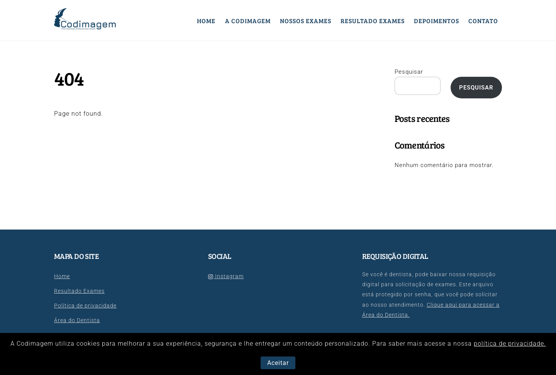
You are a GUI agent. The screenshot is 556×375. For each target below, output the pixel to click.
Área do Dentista (77, 320)
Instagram (226, 276)
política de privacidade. (510, 343)
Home (206, 21)
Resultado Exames (373, 21)
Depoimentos (436, 21)
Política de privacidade (85, 305)
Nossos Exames (305, 21)
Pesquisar (409, 71)
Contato (483, 21)
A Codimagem (248, 21)
